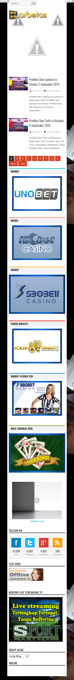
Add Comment (53, 91)
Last (22, 163)
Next (13, 163)
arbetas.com (37, 521)
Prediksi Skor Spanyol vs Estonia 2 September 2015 (44, 82)
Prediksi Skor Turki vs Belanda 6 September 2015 (46, 123)
